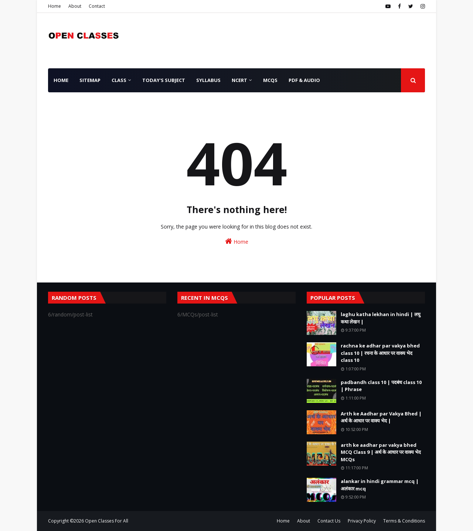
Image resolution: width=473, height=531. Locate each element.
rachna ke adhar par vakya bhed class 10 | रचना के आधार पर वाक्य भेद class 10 (380, 352)
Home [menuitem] (61, 80)
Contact (97, 6)
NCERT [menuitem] (239, 80)
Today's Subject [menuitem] (163, 80)
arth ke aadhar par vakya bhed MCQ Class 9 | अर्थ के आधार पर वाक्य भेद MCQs (381, 452)
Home (54, 6)
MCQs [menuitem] (270, 80)
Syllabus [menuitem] (208, 80)
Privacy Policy (362, 521)
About (74, 6)
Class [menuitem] (119, 80)
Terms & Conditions (404, 521)
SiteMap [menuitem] (90, 80)
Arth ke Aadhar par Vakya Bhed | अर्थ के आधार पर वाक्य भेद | (381, 417)
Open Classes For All (106, 521)
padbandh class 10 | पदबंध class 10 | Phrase (381, 386)
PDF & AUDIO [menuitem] (304, 80)
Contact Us (328, 521)
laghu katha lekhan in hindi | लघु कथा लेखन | (381, 318)
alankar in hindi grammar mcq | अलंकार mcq (380, 485)
